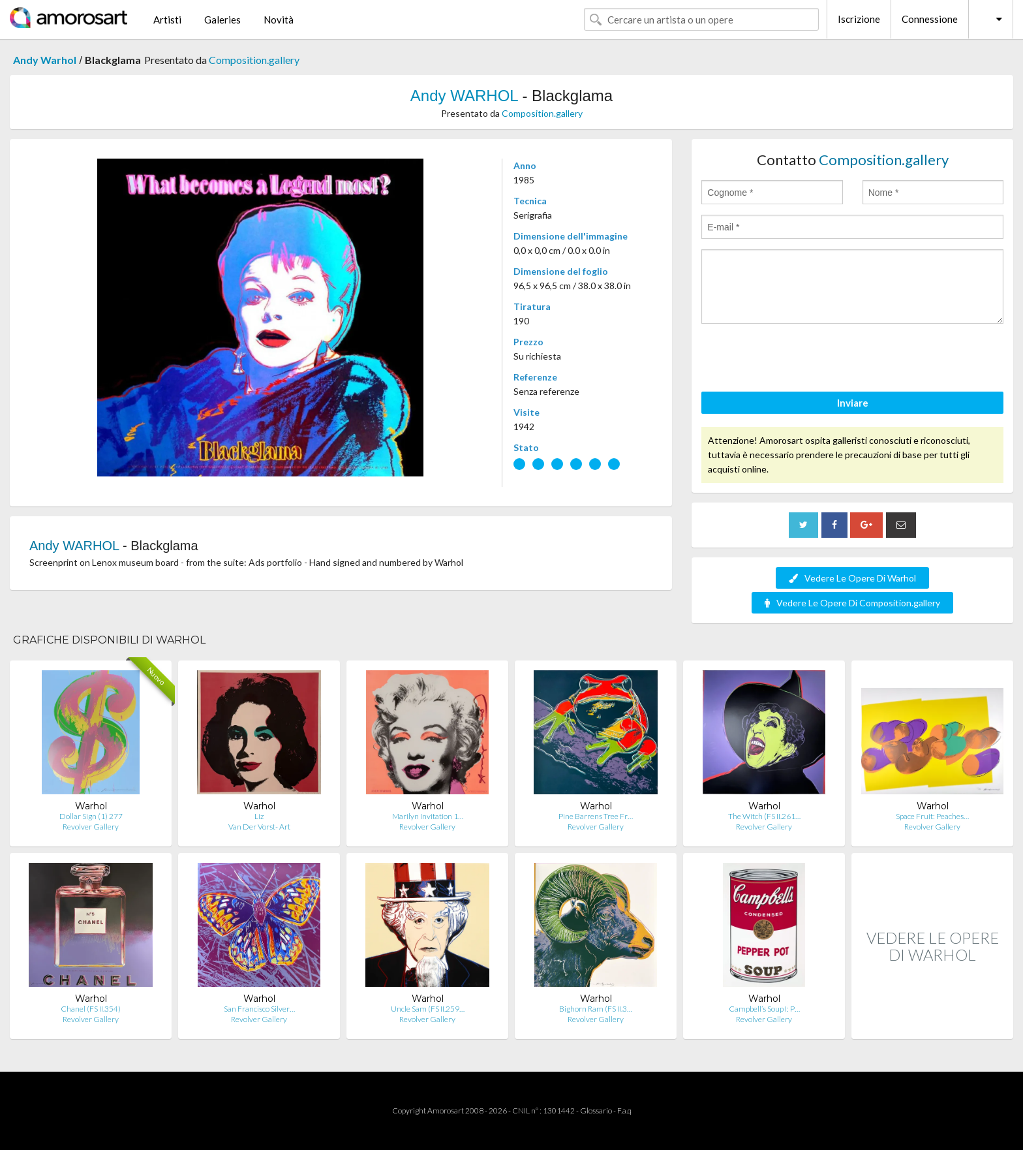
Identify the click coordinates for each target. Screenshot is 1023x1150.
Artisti (167, 19)
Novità (279, 19)
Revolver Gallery (91, 826)
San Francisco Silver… (259, 1009)
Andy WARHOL (464, 95)
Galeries (222, 19)
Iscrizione (859, 19)
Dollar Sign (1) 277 (91, 816)
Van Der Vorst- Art (259, 826)
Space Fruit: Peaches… (932, 816)
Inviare (852, 403)
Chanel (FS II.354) (91, 1009)
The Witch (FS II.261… (764, 816)
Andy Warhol (44, 60)
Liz (259, 816)
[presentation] (800, 359)
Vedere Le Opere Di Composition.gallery (852, 602)
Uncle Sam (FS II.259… (428, 1009)
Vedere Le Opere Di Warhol (852, 577)
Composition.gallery (254, 60)
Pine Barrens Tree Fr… (595, 816)
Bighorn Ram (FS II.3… (595, 1009)
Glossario (596, 1110)
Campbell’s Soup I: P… (764, 1009)
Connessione (930, 19)
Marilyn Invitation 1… (427, 816)
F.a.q (624, 1110)
